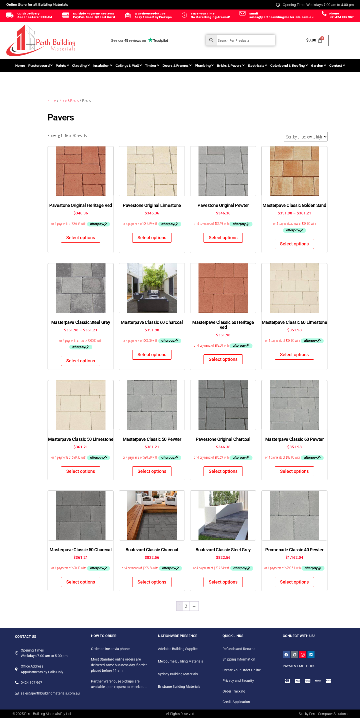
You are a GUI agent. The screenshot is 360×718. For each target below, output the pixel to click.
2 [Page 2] (186, 606)
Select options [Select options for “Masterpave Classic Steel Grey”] (80, 360)
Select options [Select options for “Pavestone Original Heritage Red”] (80, 237)
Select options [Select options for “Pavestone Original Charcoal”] (223, 471)
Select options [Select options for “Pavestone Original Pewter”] (223, 237)
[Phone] (324, 13)
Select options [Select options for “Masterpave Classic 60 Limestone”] (294, 354)
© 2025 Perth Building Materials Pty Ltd (41, 714)
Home (52, 100)
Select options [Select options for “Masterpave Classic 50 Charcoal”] (80, 582)
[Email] (243, 13)
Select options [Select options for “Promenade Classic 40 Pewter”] (294, 582)
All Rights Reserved (180, 714)
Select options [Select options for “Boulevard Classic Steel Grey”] (223, 582)
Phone (334, 13)
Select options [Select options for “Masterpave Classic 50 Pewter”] (152, 471)
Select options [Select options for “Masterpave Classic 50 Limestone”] (80, 471)
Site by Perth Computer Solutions (323, 714)
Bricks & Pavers (69, 100)
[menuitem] (40, 65)
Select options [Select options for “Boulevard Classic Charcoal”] (152, 582)
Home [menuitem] (20, 65)
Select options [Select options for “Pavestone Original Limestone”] (152, 237)
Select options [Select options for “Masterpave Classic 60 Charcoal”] (152, 354)
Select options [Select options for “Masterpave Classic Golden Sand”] (294, 243)
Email (253, 13)
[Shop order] (306, 136)
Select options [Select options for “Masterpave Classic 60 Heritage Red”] (223, 359)
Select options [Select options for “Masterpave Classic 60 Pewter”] (294, 471)
